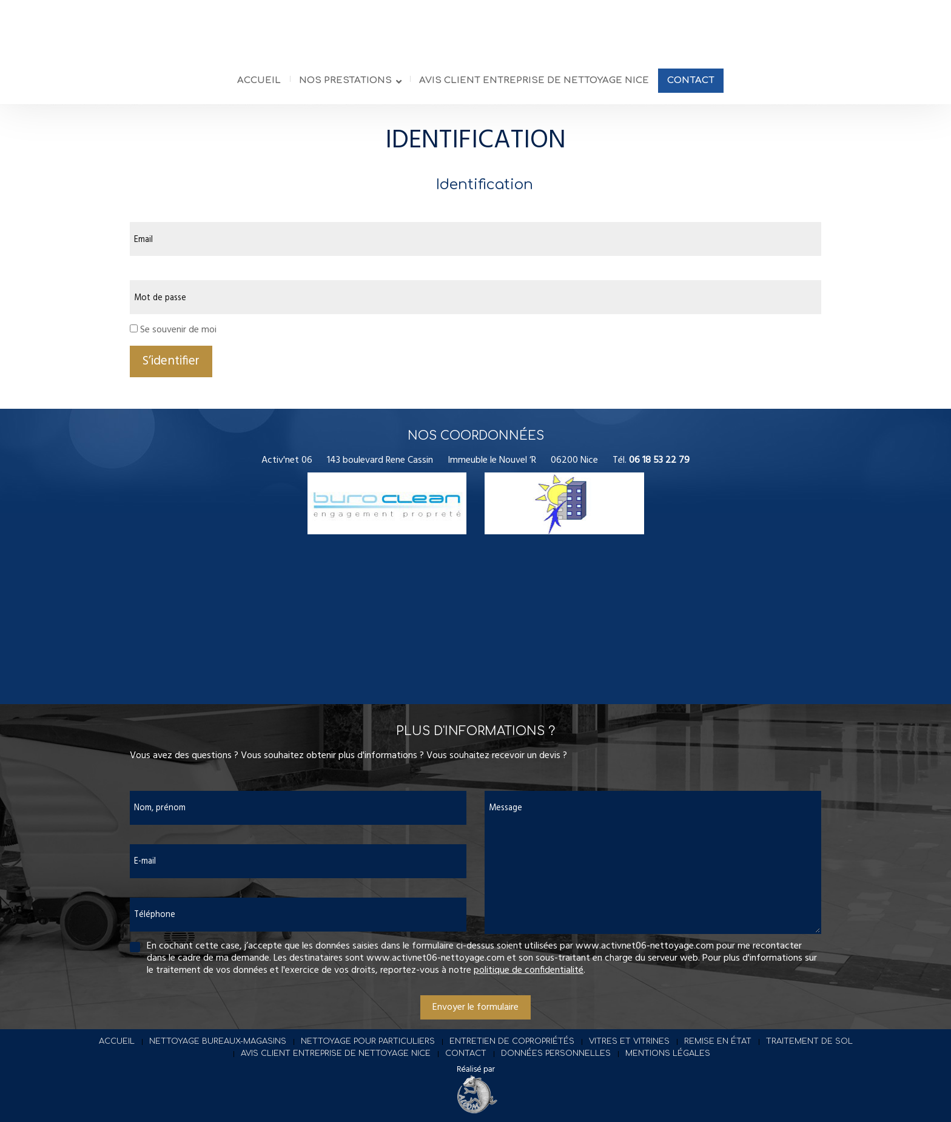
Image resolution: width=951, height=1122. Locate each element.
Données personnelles (556, 1061)
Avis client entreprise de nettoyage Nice (534, 90)
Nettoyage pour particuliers (368, 1049)
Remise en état (717, 1049)
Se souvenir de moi (178, 338)
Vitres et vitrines (629, 1049)
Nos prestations (345, 90)
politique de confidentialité (528, 978)
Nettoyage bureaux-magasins (217, 1049)
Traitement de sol (809, 1049)
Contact (690, 90)
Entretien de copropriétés (511, 1049)
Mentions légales (667, 1061)
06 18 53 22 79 (659, 468)
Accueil (259, 90)
